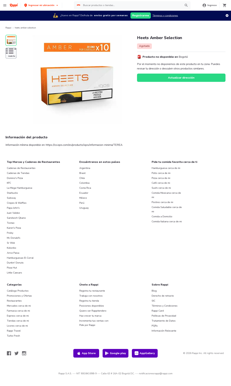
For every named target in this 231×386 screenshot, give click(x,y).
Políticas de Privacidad (164, 315)
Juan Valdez (13, 213)
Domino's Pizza (15, 178)
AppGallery (145, 353)
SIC (153, 300)
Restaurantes (14, 300)
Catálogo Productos (18, 290)
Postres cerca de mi (162, 202)
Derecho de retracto (163, 295)
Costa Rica (85, 188)
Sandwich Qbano (16, 218)
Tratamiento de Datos (164, 320)
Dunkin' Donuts (15, 262)
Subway (11, 198)
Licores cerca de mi (17, 325)
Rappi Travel (14, 330)
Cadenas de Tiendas (18, 173)
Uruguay (84, 208)
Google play (115, 353)
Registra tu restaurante (92, 290)
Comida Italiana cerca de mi (167, 221)
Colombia (84, 183)
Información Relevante (164, 330)
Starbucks (12, 193)
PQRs (155, 325)
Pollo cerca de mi (161, 173)
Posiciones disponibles (91, 305)
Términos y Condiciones (164, 305)
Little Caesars (14, 272)
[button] (41, 5)
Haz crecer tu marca (90, 315)
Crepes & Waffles (17, 203)
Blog (154, 290)
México (83, 198)
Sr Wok (11, 243)
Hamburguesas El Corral (20, 258)
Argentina (84, 168)
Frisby (10, 233)
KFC (9, 183)
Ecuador (83, 193)
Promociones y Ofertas (19, 295)
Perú (81, 203)
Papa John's (13, 208)
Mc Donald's (13, 238)
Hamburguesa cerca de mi (166, 168)
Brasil (82, 173)
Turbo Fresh (13, 335)
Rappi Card (158, 310)
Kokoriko (11, 248)
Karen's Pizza (14, 228)
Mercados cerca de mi (19, 305)
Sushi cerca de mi (161, 188)
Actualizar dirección (181, 78)
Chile (82, 178)
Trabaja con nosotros (91, 295)
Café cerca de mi (161, 183)
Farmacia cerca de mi (18, 310)
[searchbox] (131, 5)
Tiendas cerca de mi (18, 320)
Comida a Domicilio (162, 216)
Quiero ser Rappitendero (92, 310)
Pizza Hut (12, 267)
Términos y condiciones (165, 15)
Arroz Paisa (13, 253)
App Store (86, 353)
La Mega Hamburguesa (19, 188)
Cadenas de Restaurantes (21, 168)
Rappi (8, 27)
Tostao (10, 223)
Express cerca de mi (18, 315)
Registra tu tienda (89, 300)
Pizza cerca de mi (161, 178)
